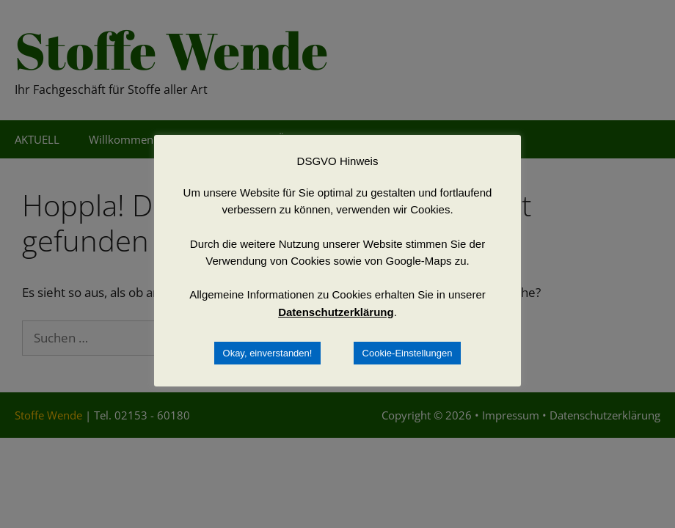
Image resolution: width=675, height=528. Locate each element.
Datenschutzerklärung (336, 312)
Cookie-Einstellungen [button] (407, 353)
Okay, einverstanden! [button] (268, 353)
